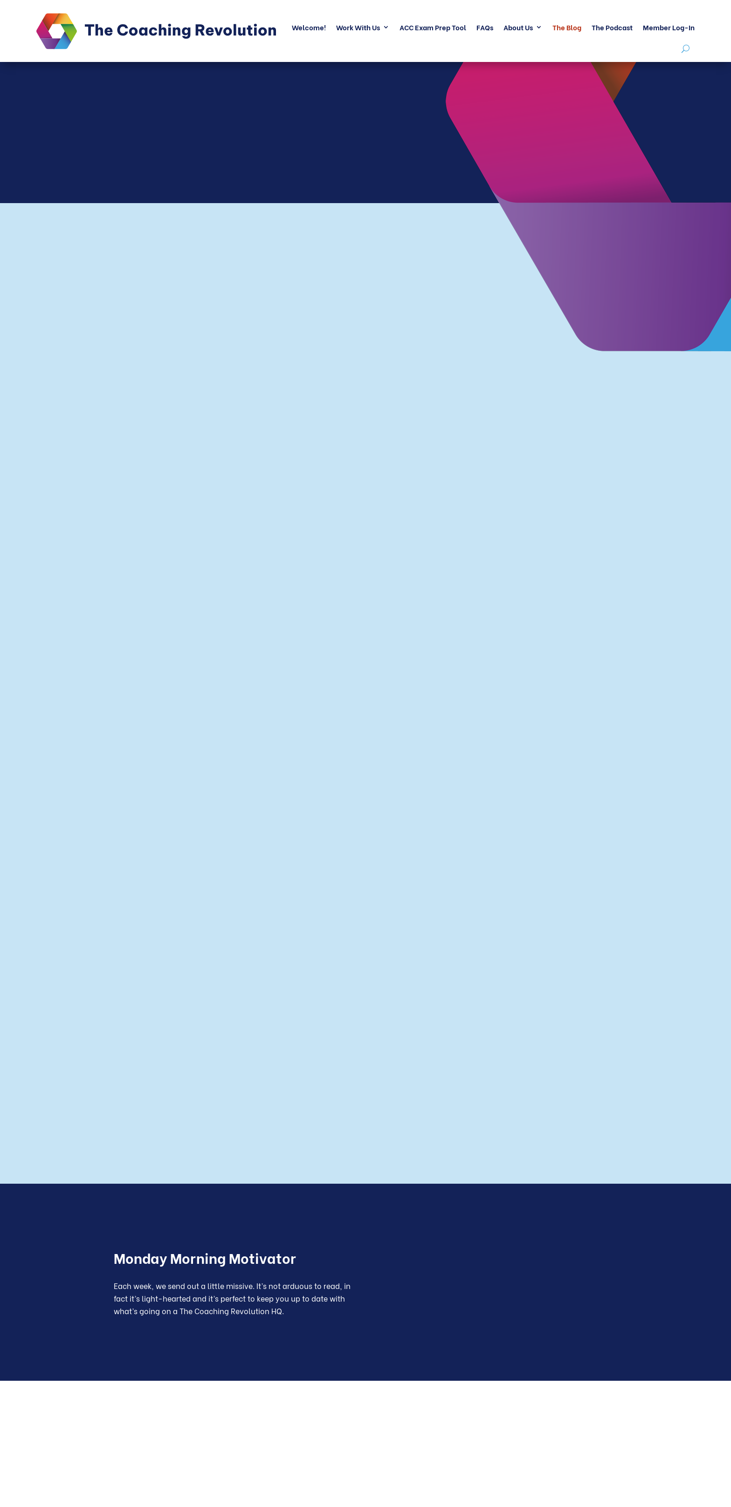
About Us (518, 27)
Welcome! (309, 27)
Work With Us (358, 27)
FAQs (484, 27)
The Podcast (612, 27)
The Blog (566, 27)
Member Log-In (669, 27)
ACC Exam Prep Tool (433, 27)
